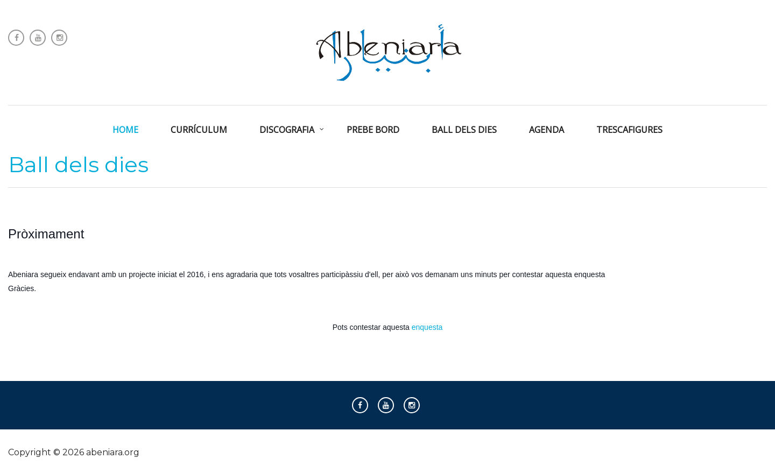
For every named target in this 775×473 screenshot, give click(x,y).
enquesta (427, 327)
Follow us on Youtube (38, 38)
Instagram (59, 38)
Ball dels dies (78, 164)
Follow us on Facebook (16, 38)
